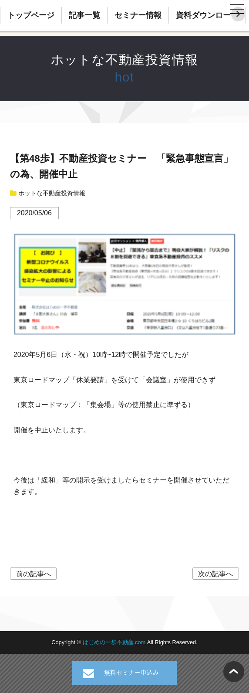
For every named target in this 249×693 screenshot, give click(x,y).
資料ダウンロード (207, 15)
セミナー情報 (138, 15)
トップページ (30, 15)
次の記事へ (215, 574)
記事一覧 (84, 15)
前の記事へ (33, 574)
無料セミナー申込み (131, 672)
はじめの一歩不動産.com (115, 642)
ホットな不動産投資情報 (125, 60)
